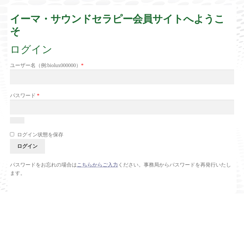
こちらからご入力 (97, 164)
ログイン (27, 146)
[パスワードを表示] (17, 120)
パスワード (25, 95)
